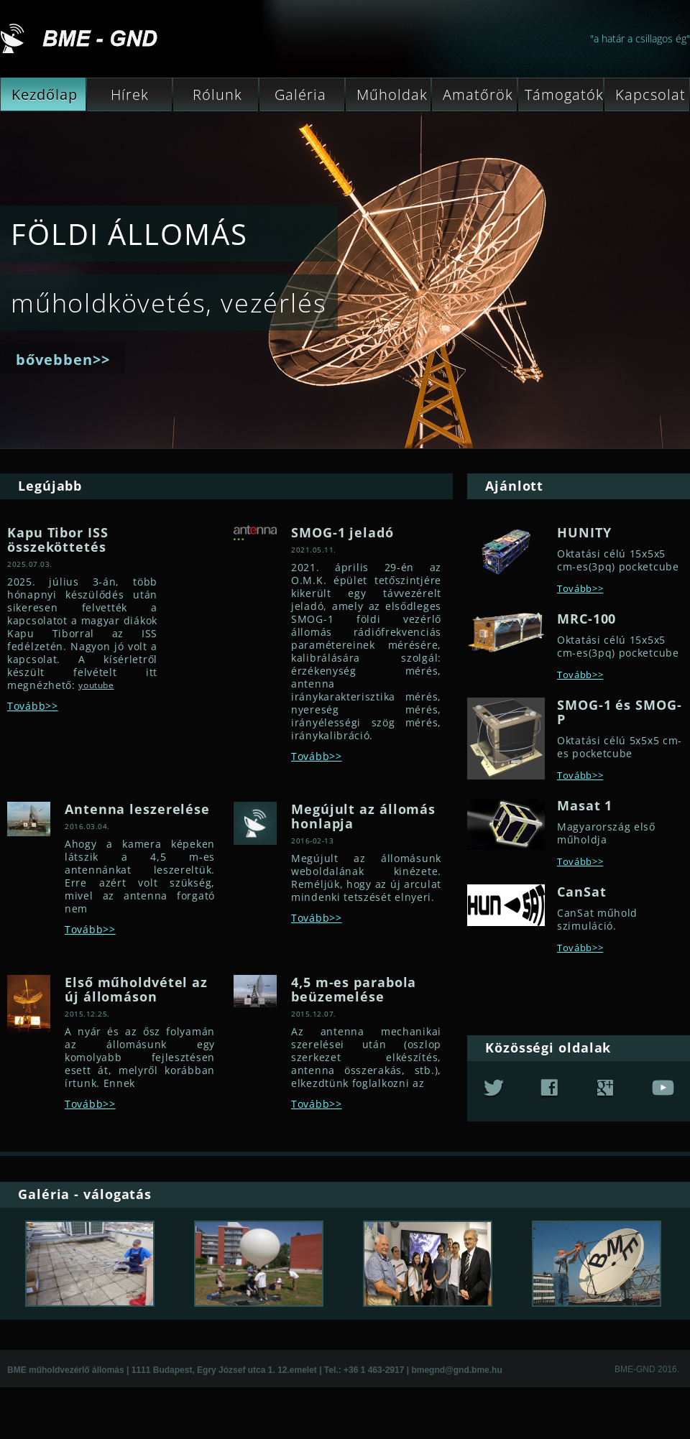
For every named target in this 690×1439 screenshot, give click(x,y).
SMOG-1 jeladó (342, 532)
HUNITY (584, 532)
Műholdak (390, 94)
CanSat (581, 891)
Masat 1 (584, 805)
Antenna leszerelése (137, 809)
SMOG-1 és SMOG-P (619, 712)
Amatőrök (475, 94)
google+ (605, 1088)
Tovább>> (32, 706)
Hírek (121, 94)
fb (549, 1088)
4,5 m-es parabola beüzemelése (353, 989)
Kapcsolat (648, 94)
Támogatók (564, 94)
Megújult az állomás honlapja (363, 816)
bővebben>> (63, 359)
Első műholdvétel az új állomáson (136, 989)
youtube (96, 685)
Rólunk (211, 94)
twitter (493, 1089)
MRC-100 (586, 618)
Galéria (296, 94)
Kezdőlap (42, 94)
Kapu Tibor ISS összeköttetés (58, 539)
